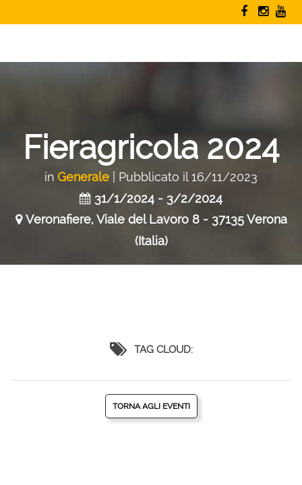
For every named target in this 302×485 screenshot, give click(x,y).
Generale (83, 177)
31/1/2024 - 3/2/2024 (158, 198)
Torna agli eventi (151, 406)
